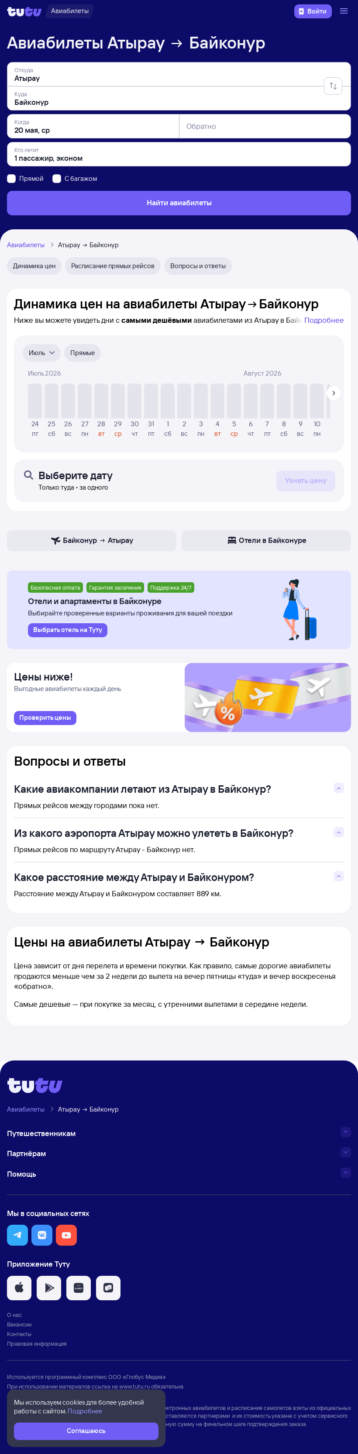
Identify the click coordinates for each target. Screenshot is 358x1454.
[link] (45, 718)
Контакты (19, 1333)
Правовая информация (37, 1343)
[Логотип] (24, 11)
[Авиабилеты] (69, 11)
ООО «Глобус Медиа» (137, 1376)
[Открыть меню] (345, 11)
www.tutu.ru (134, 1386)
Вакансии (19, 1324)
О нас (14, 1314)
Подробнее (324, 320)
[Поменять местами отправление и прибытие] (333, 86)
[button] (17, 1235)
